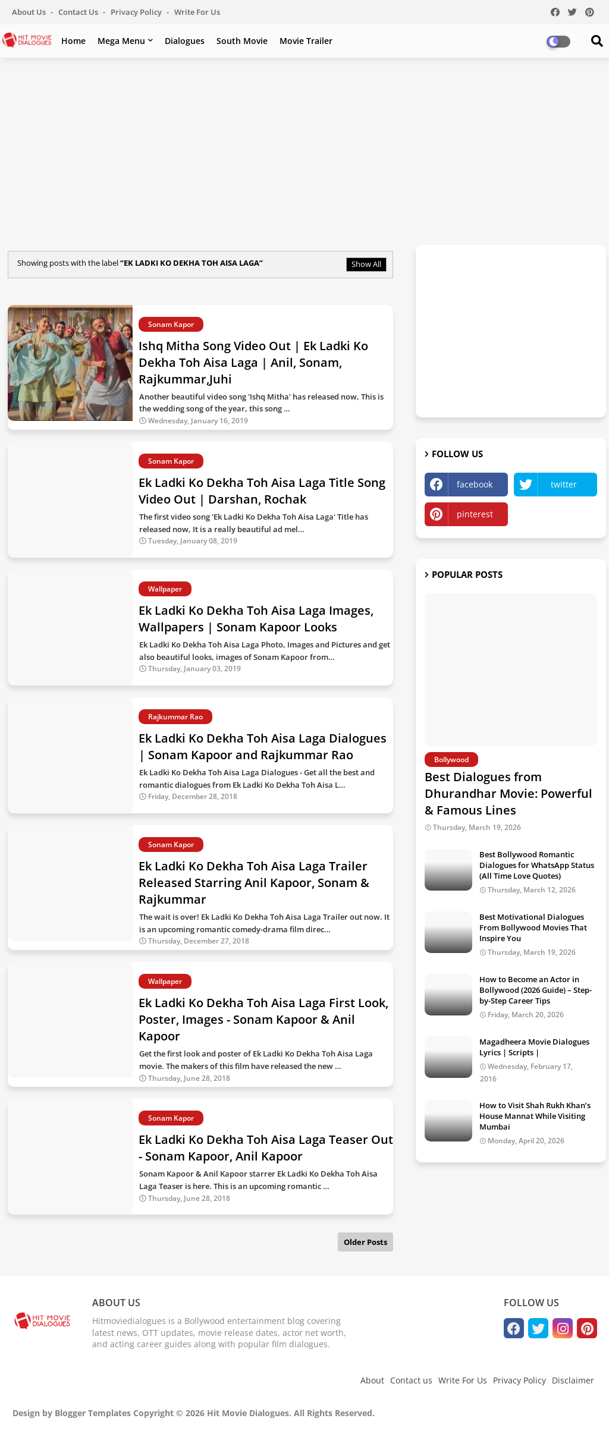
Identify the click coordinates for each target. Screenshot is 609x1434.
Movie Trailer (306, 40)
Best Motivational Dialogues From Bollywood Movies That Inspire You (533, 927)
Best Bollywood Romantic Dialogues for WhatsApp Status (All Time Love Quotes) (536, 865)
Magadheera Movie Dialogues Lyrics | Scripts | (534, 1047)
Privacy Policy (137, 12)
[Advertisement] (304, 153)
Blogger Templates (93, 1413)
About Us (30, 12)
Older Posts (365, 1242)
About (372, 1380)
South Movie (242, 40)
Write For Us (197, 12)
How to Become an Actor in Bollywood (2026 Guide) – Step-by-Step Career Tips (535, 990)
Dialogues (185, 40)
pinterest (475, 514)
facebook (474, 484)
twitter (564, 484)
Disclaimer (573, 1380)
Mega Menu (121, 40)
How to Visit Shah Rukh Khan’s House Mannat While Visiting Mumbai (535, 1116)
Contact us (79, 12)
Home (73, 40)
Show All (366, 264)
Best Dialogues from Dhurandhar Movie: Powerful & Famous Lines (508, 793)
